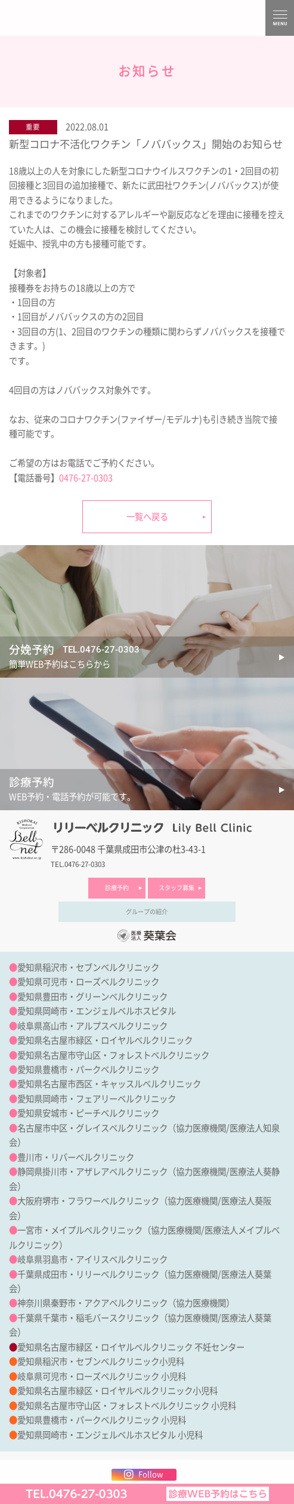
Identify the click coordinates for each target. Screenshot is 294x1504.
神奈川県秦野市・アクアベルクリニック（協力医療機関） (125, 1303)
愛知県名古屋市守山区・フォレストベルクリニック (113, 1055)
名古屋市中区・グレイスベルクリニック (92, 1128)
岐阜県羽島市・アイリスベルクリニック (92, 1259)
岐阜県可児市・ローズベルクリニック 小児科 (101, 1376)
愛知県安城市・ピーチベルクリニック (88, 1113)
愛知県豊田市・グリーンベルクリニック (92, 996)
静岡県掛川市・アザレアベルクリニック (92, 1171)
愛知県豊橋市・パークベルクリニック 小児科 (101, 1420)
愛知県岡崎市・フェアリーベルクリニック (96, 1098)
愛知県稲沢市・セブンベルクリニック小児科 (100, 1361)
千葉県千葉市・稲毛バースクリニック (88, 1318)
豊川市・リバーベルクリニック (75, 1157)
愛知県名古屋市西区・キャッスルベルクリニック (109, 1083)
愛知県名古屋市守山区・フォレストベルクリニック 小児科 (126, 1405)
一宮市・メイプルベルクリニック (80, 1230)
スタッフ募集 (176, 888)
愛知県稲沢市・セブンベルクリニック (88, 967)
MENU (279, 18)
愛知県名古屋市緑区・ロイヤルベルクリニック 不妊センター (131, 1347)
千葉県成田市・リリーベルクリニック (88, 1274)
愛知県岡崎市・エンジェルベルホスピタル (96, 1011)
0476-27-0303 (86, 477)
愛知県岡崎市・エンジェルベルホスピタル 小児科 (110, 1435)
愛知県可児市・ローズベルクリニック (88, 981)
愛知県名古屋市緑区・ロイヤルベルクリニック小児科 (117, 1390)
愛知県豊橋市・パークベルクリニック (88, 1069)
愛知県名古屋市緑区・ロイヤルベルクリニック (105, 1040)
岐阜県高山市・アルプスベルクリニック (92, 1026)
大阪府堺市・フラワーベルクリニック (88, 1201)
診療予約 (117, 888)
